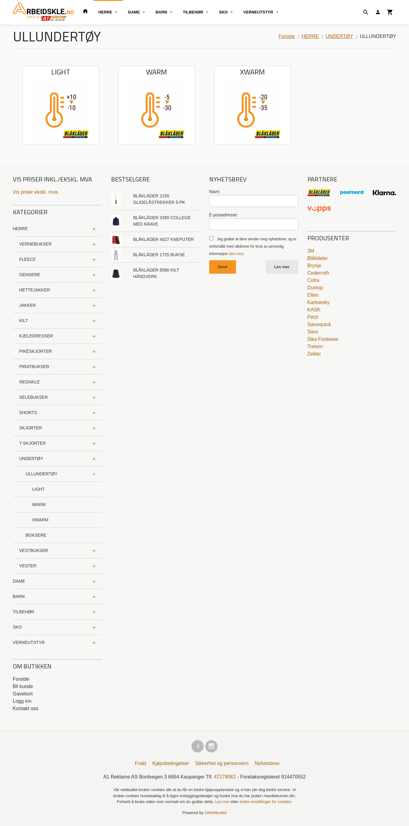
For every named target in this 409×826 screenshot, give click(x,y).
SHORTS (28, 412)
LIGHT (38, 489)
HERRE (105, 12)
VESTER (28, 565)
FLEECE (27, 259)
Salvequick (319, 324)
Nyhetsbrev (267, 764)
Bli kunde (23, 686)
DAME (134, 12)
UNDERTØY (31, 458)
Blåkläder (317, 258)
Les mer (282, 267)
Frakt (140, 764)
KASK (314, 309)
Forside (287, 36)
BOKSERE (36, 535)
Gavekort (23, 693)
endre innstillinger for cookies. (265, 803)
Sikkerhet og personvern (221, 764)
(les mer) (236, 254)
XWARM (40, 519)
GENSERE (29, 274)
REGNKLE (29, 381)
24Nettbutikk (216, 814)
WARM (39, 504)
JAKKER (27, 305)
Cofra (313, 280)
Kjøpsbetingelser (170, 764)
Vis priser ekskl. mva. (36, 192)
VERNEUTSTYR (258, 12)
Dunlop (315, 287)
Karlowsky (318, 302)
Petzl (312, 317)
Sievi (312, 331)
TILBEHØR (193, 12)
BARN (161, 12)
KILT (23, 320)
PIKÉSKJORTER (35, 351)
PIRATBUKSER (34, 366)
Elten (312, 295)
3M (310, 250)
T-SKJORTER (32, 443)
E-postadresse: (223, 214)
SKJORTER (30, 427)
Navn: (215, 191)
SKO (223, 12)
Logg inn (22, 701)
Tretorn (315, 346)
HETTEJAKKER (34, 289)
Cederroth (318, 273)
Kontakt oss (26, 708)
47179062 (225, 778)
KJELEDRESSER (36, 335)
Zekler (314, 353)
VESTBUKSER (33, 550)
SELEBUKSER (33, 397)
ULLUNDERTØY (42, 473)
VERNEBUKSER (35, 244)
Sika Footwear (323, 339)
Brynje (314, 265)
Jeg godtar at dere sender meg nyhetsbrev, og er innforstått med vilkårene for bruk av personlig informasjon (253, 246)
